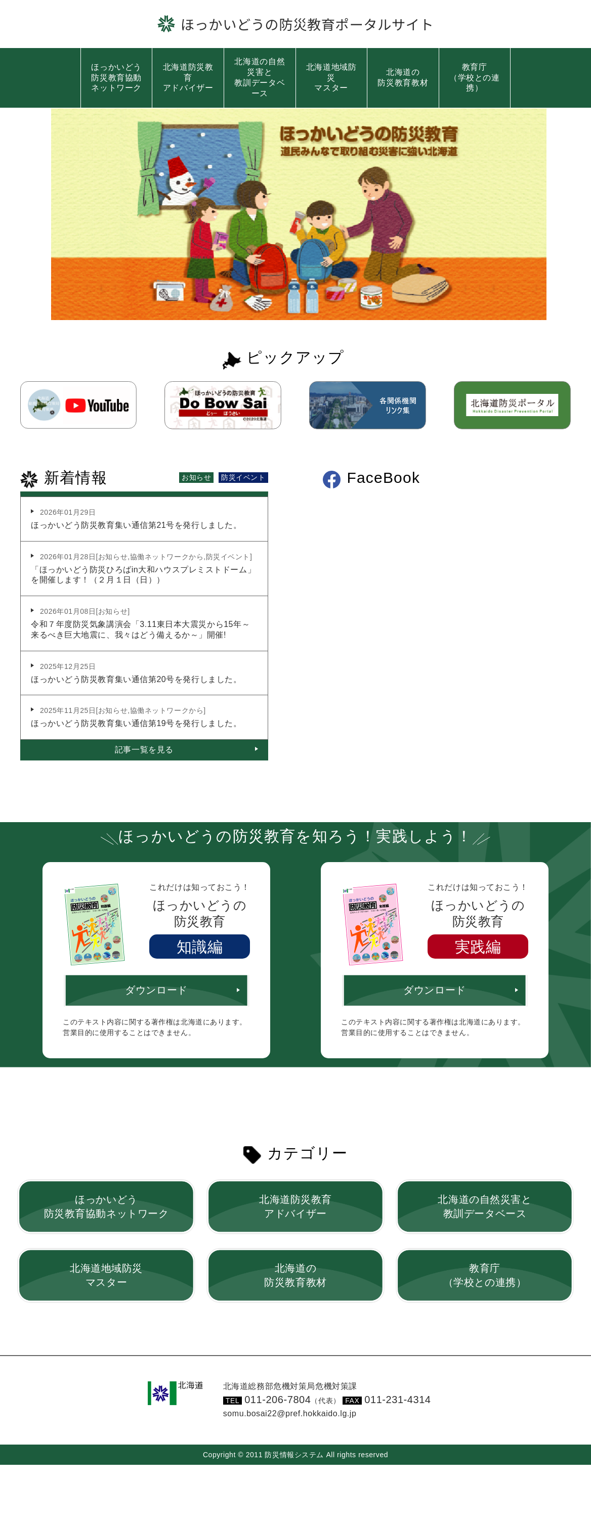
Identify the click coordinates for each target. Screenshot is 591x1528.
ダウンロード (156, 989)
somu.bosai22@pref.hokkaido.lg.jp (290, 1412)
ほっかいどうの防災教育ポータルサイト (307, 24)
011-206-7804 (292, 1398)
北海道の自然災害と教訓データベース (259, 77)
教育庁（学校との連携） (474, 78)
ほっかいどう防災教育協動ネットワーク (116, 78)
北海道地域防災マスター (331, 78)
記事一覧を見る (144, 748)
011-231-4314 (397, 1398)
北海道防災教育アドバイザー (188, 78)
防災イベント (243, 476)
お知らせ (196, 476)
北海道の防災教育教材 (402, 77)
